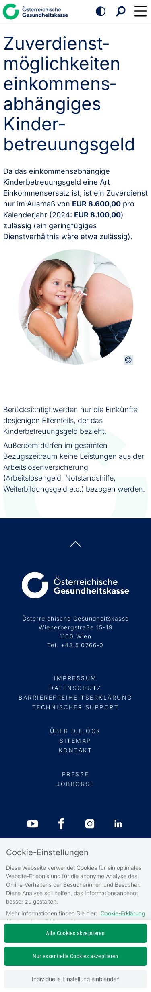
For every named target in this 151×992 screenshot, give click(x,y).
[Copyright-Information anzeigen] (128, 360)
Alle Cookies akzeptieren (75, 933)
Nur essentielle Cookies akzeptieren (75, 956)
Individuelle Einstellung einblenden (76, 978)
